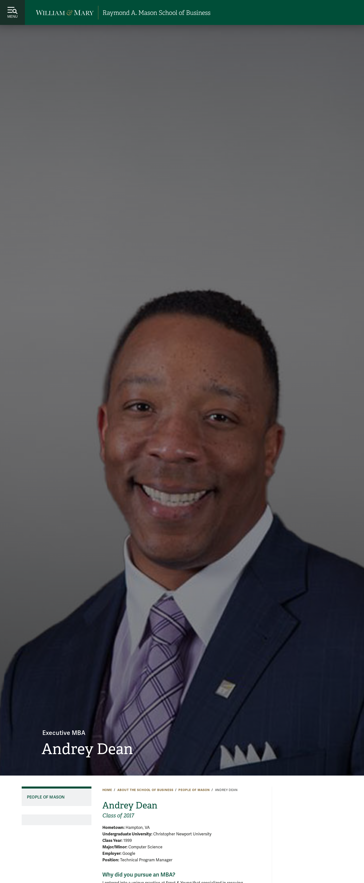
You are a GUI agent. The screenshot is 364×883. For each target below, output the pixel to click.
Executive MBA (64, 733)
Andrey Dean (87, 749)
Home (107, 790)
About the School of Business (145, 790)
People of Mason (194, 790)
